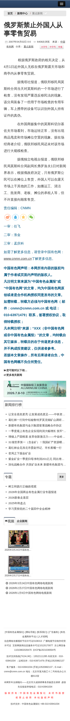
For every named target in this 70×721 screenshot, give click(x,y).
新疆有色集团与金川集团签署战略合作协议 (35, 425)
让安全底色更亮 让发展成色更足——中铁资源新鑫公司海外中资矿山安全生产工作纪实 (37, 414)
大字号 (44, 47)
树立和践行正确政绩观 (22, 486)
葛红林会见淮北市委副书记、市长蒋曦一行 (35, 447)
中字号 (53, 47)
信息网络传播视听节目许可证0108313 (23, 641)
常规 (60, 47)
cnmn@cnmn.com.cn (15, 671)
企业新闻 (22, 521)
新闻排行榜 (13, 405)
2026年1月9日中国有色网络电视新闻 (29, 592)
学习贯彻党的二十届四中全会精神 (29, 508)
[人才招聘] (43, 636)
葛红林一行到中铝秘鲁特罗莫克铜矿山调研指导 (37, 419)
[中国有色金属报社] (14, 632)
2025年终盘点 (17, 503)
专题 (8, 477)
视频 (9, 521)
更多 (61, 477)
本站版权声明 (44, 697)
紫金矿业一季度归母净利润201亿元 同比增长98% (37, 458)
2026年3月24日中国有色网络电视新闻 (19, 550)
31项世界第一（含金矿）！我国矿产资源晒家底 (37, 442)
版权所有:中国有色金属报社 (26, 693)
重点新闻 (28, 46)
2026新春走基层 (18, 497)
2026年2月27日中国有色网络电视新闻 (19, 575)
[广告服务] (54, 632)
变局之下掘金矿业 (19, 453)
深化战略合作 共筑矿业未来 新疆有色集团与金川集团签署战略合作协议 (37, 464)
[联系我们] (42, 632)
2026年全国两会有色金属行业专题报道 (32, 492)
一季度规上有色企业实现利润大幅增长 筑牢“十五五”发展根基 (37, 431)
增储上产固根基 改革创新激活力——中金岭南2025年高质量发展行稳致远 (37, 436)
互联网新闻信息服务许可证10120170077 (33, 645)
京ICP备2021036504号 (44, 650)
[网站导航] (30, 632)
